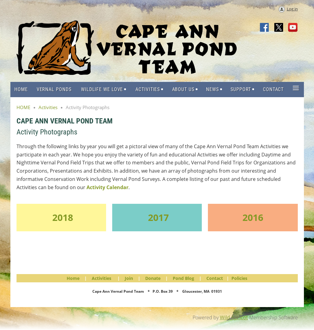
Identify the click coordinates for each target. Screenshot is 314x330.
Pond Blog (183, 278)
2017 (158, 217)
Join (129, 278)
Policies (239, 278)
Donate (153, 278)
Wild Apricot (234, 317)
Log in (292, 9)
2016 (252, 217)
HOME (23, 107)
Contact (214, 278)
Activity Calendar (107, 187)
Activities (48, 107)
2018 (62, 217)
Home (73, 278)
